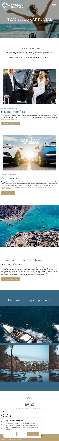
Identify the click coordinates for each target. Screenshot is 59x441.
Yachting (29, 324)
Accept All (33, 434)
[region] (22, 428)
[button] (10, 123)
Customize (11, 434)
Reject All (22, 434)
